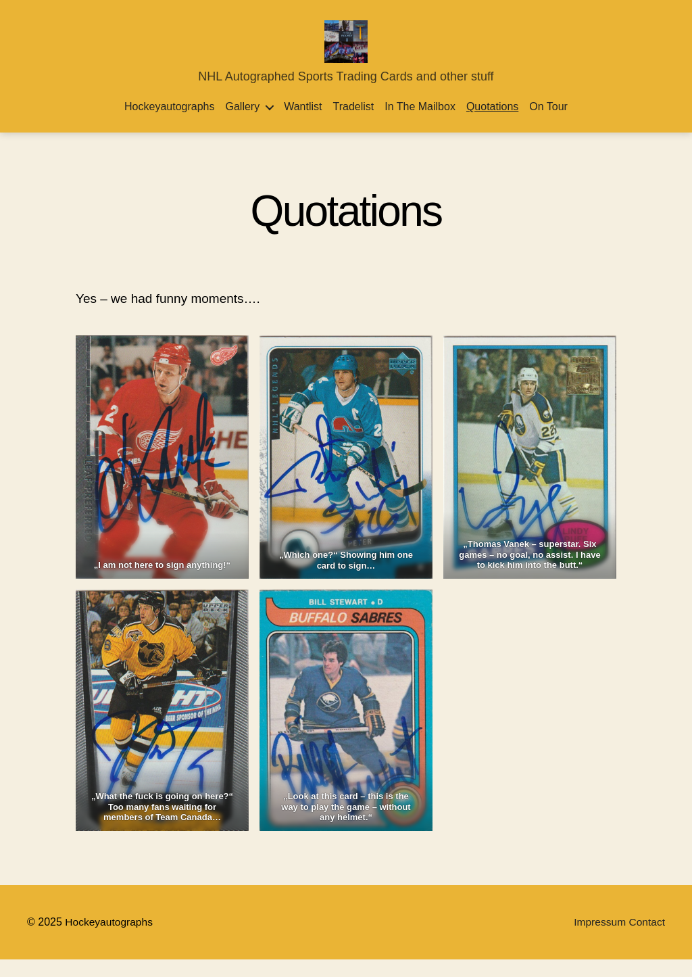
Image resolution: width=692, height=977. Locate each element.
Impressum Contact (618, 939)
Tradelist (353, 124)
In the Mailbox (420, 124)
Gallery (242, 124)
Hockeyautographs (169, 124)
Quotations (492, 124)
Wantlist (303, 124)
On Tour (548, 124)
